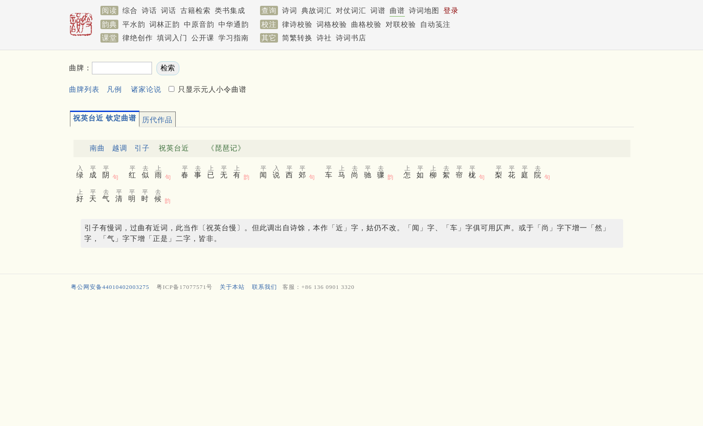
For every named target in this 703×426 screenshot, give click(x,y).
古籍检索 (195, 10)
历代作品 (157, 120)
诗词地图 (424, 10)
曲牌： (80, 68)
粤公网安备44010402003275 (110, 287)
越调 (119, 148)
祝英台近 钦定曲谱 (104, 118)
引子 (142, 148)
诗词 (289, 10)
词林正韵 (164, 24)
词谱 (378, 10)
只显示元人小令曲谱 (211, 89)
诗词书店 (351, 38)
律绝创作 (137, 38)
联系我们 (264, 287)
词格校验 (332, 24)
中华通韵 (233, 24)
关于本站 (232, 287)
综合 (130, 10)
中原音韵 (199, 24)
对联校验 (401, 24)
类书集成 (230, 10)
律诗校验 (297, 24)
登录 (451, 10)
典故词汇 (316, 10)
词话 (168, 10)
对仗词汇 (351, 10)
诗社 (324, 38)
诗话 (149, 10)
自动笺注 (435, 24)
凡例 (114, 89)
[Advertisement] (338, 360)
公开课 (202, 38)
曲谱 (397, 10)
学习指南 (233, 38)
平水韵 (133, 24)
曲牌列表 (84, 89)
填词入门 (172, 38)
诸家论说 (146, 89)
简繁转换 (297, 38)
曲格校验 (366, 24)
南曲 (97, 148)
